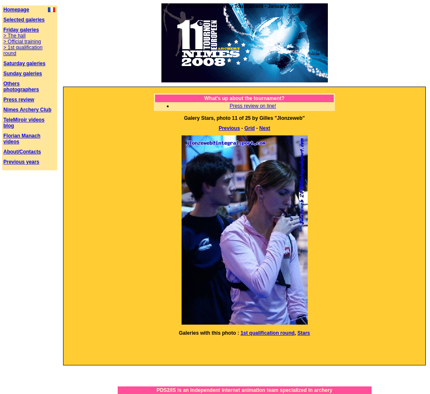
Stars (304, 333)
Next (264, 128)
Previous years (21, 162)
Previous (229, 128)
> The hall (14, 36)
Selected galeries (24, 20)
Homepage (16, 10)
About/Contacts (22, 152)
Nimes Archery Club (27, 110)
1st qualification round (267, 333)
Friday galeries (21, 30)
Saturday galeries (24, 63)
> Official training (22, 42)
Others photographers (21, 87)
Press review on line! (253, 106)
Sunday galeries (22, 74)
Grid (250, 128)
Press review (18, 100)
